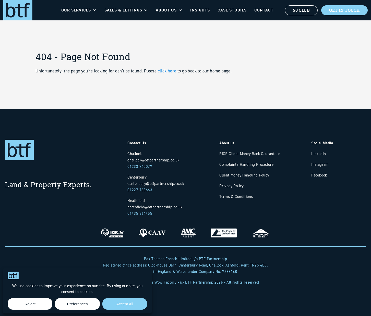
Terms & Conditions (236, 196)
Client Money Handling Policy (244, 175)
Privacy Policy (231, 185)
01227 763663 (139, 189)
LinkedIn (318, 153)
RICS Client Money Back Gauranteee (249, 153)
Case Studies (232, 10)
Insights (200, 10)
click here (167, 74)
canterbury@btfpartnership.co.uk (155, 183)
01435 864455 (139, 213)
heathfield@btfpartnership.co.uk (154, 207)
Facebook (319, 175)
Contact (263, 10)
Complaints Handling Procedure (246, 164)
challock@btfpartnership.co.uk (153, 160)
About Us (169, 10)
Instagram (320, 164)
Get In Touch (344, 10)
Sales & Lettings (126, 10)
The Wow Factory (161, 282)
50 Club (301, 10)
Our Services (79, 10)
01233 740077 (139, 166)
